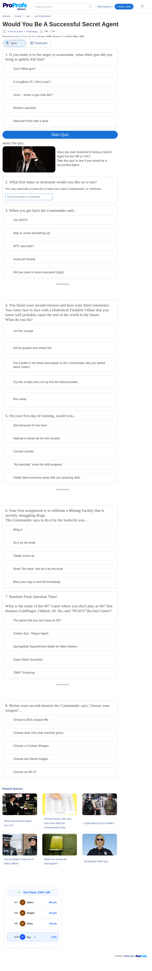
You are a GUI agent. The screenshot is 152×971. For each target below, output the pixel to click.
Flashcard (38, 43)
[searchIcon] (90, 6)
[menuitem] (105, 7)
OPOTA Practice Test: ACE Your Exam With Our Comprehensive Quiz (57, 823)
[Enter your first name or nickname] (29, 197)
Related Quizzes (12, 788)
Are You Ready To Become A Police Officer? (19, 861)
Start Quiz (60, 134)
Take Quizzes (105, 6)
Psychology (32, 31)
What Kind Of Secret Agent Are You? (18, 823)
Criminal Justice (15, 31)
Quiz (11, 43)
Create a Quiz (124, 6)
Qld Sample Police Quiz (96, 861)
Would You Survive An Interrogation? (55, 861)
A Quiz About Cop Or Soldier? (99, 823)
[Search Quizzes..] (64, 7)
